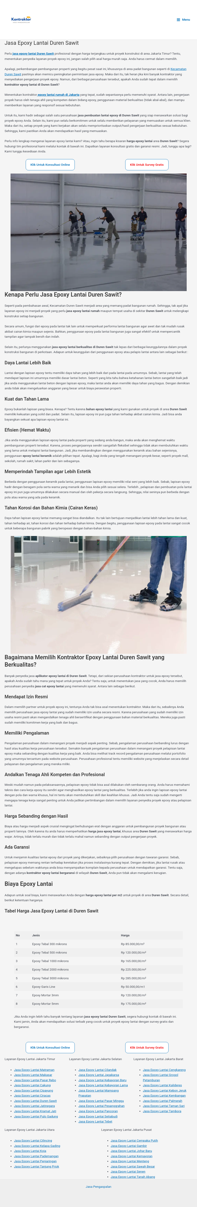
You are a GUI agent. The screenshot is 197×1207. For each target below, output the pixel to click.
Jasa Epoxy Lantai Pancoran (98, 1111)
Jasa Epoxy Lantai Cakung (32, 1085)
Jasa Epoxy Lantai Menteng (130, 1161)
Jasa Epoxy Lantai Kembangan (164, 1095)
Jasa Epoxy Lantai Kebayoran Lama (103, 1085)
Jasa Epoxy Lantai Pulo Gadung (36, 1116)
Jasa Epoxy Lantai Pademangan (36, 1156)
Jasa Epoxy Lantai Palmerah (162, 1101)
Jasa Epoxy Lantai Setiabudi (97, 1116)
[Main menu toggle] (183, 19)
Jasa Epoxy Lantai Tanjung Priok (36, 1166)
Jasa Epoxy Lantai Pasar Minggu (101, 1101)
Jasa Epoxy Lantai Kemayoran (132, 1156)
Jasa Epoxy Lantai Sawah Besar (133, 1166)
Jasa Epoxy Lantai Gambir (129, 1146)
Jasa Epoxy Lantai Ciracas (32, 1095)
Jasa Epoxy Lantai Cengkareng (164, 1070)
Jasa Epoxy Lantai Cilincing (33, 1140)
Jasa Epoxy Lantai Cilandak (97, 1070)
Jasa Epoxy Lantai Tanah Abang (133, 1177)
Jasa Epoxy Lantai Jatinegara (34, 1106)
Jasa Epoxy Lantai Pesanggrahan (101, 1106)
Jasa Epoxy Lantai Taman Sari (164, 1106)
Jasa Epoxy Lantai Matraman (34, 1070)
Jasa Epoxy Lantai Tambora (162, 1111)
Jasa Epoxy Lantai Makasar (33, 1075)
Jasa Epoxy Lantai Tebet (95, 1121)
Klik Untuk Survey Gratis (147, 164)
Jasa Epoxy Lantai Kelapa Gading (37, 1146)
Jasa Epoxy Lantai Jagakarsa (98, 1075)
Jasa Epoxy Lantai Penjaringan (35, 1161)
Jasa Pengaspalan (98, 1186)
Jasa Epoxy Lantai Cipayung (33, 1090)
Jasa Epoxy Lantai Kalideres (162, 1085)
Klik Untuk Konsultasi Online (50, 164)
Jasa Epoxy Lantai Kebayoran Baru (102, 1080)
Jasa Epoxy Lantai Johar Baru (131, 1151)
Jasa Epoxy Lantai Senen (128, 1171)
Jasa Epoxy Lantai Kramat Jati (35, 1111)
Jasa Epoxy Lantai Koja (30, 1151)
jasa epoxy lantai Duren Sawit (33, 53)
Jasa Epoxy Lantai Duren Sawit (35, 1101)
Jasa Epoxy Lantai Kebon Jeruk (164, 1090)
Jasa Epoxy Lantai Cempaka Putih (134, 1140)
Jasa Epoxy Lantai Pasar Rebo (35, 1080)
